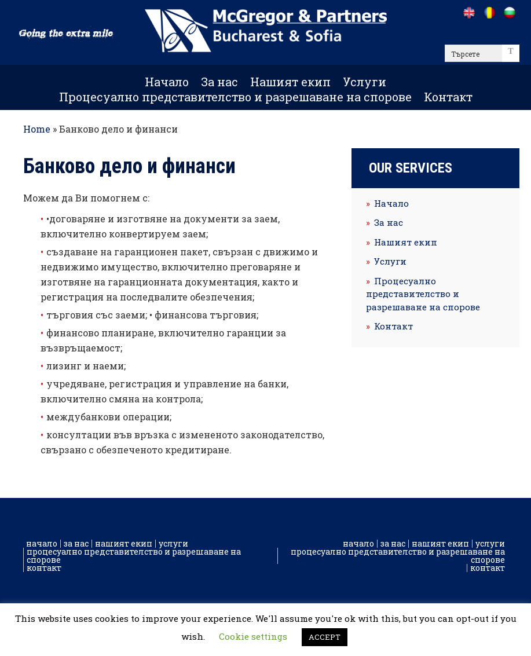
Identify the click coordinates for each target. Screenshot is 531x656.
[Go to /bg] (509, 13)
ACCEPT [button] (324, 637)
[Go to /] (469, 13)
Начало (167, 81)
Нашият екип (290, 81)
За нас (219, 81)
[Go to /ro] (489, 13)
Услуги (364, 81)
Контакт (448, 96)
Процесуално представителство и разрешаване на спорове (235, 96)
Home (36, 129)
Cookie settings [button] (253, 636)
